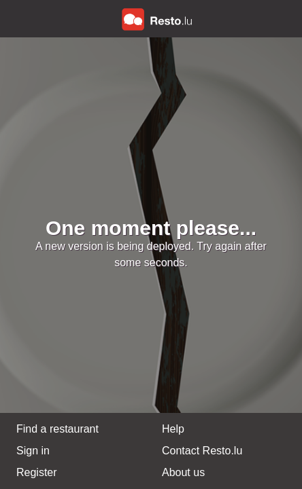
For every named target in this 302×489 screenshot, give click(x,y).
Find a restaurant (57, 429)
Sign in (33, 450)
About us (183, 472)
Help (173, 429)
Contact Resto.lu (202, 450)
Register (36, 472)
